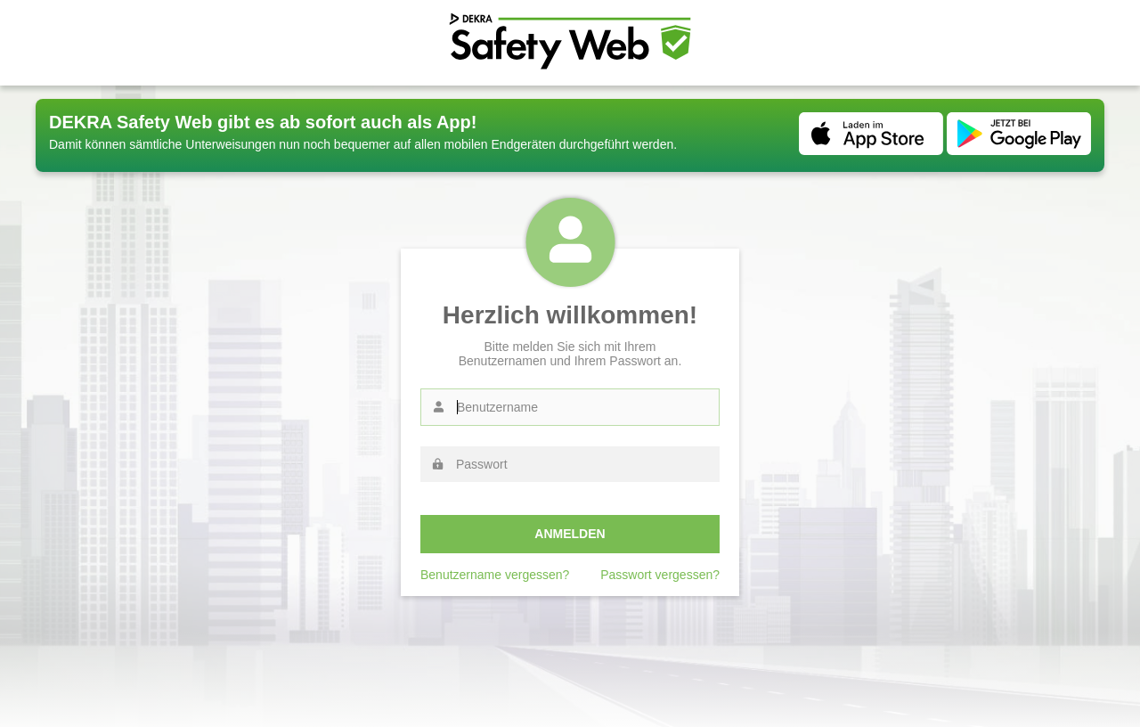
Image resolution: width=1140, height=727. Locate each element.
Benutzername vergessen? (494, 575)
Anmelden (569, 534)
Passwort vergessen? (660, 575)
